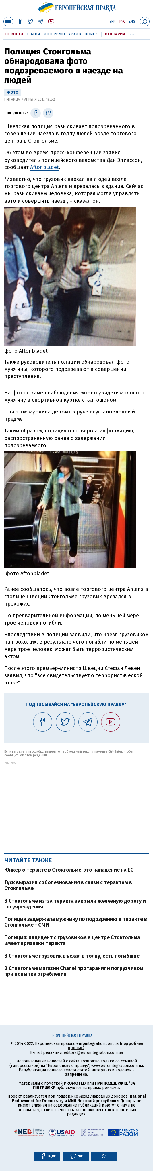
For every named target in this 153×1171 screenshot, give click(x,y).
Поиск (91, 34)
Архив (74, 34)
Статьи (33, 34)
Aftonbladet (44, 167)
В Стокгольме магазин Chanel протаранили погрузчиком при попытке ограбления (73, 971)
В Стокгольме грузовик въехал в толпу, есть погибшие (72, 956)
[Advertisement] (76, 804)
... (132, 33)
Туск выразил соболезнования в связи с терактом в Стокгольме (68, 885)
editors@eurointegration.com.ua (93, 1052)
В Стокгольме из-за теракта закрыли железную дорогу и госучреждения (75, 904)
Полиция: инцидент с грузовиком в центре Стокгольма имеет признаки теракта (72, 940)
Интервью (54, 34)
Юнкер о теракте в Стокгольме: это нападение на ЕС (68, 870)
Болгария (115, 34)
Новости (14, 34)
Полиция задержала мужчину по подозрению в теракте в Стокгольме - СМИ (75, 922)
